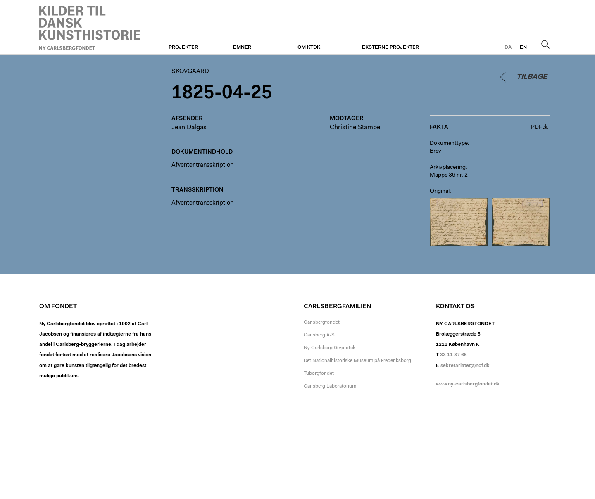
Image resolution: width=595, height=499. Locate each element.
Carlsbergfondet (322, 322)
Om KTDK (309, 47)
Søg (545, 44)
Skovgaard (89, 27)
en (523, 47)
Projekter (183, 47)
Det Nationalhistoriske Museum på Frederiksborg (357, 360)
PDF (536, 127)
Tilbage (531, 76)
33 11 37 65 (453, 354)
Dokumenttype (449, 144)
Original (440, 191)
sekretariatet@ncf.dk (465, 365)
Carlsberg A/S (319, 335)
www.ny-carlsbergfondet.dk (468, 384)
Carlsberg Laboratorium (330, 386)
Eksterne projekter (390, 47)
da (508, 47)
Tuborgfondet (319, 373)
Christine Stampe (355, 127)
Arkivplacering (448, 167)
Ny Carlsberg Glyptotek (329, 347)
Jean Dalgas (189, 127)
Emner (242, 47)
